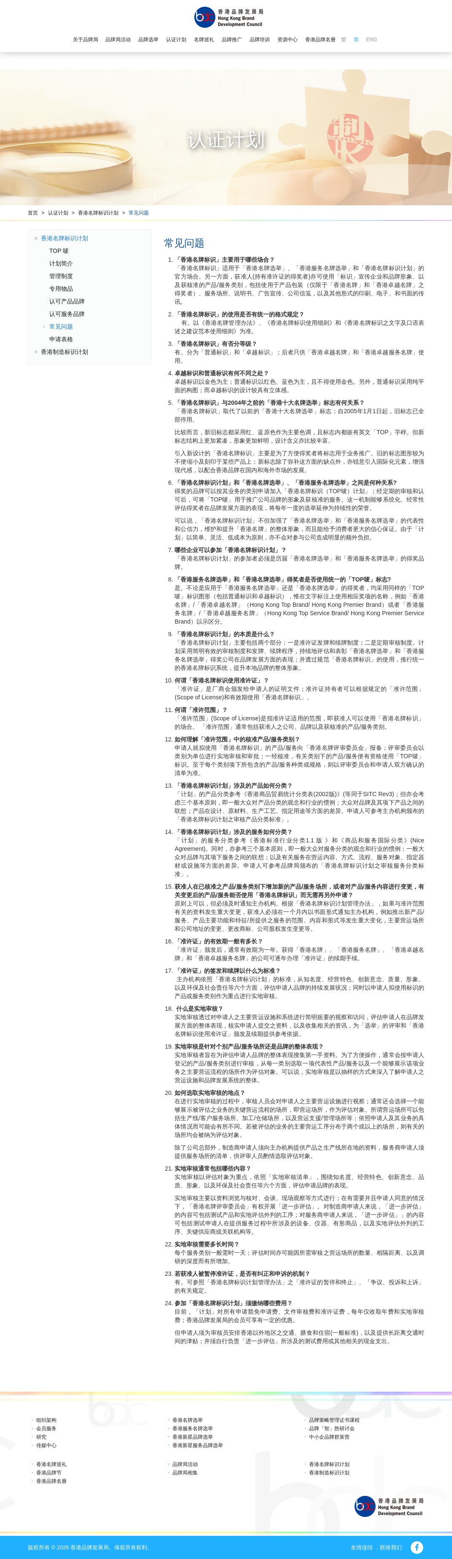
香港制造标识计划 (64, 351)
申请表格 (61, 339)
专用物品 (61, 288)
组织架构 (46, 1420)
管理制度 (61, 276)
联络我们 (391, 1547)
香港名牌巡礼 (51, 1464)
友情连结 (362, 1547)
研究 (41, 1437)
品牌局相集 (185, 1473)
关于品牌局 (85, 39)
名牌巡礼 (204, 39)
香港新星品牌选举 (192, 1437)
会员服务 (46, 1429)
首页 (33, 213)
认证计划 (176, 39)
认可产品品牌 (67, 301)
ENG (371, 39)
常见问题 (139, 213)
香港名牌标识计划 (98, 213)
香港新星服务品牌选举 (197, 1445)
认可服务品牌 (67, 314)
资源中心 (287, 39)
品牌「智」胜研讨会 (332, 1429)
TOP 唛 (59, 250)
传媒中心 (46, 1445)
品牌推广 (232, 39)
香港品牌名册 (320, 39)
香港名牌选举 (187, 1420)
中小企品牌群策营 (329, 1437)
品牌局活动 (118, 39)
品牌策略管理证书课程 (334, 1420)
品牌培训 (260, 39)
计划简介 (61, 263)
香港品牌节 (49, 1473)
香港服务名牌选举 (192, 1429)
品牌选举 (148, 39)
